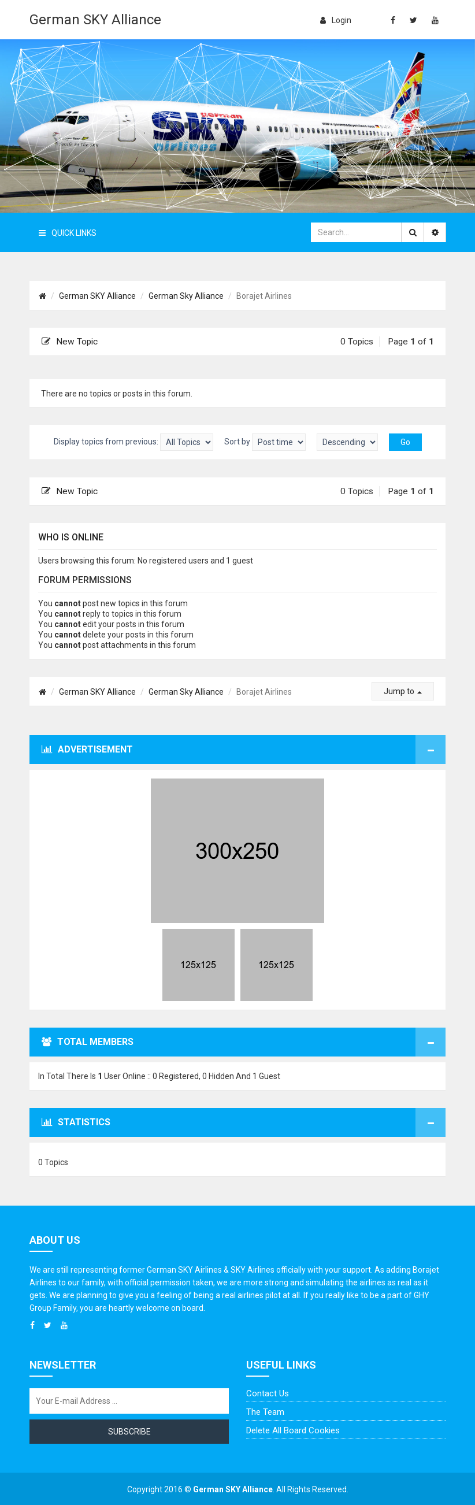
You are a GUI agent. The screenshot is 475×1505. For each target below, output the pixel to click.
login (335, 20)
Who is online (70, 537)
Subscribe (129, 1431)
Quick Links (68, 233)
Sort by (265, 442)
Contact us (267, 1393)
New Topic (70, 341)
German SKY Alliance (95, 20)
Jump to (403, 691)
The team (265, 1412)
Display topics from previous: (133, 442)
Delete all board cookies (293, 1430)
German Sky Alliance (186, 296)
